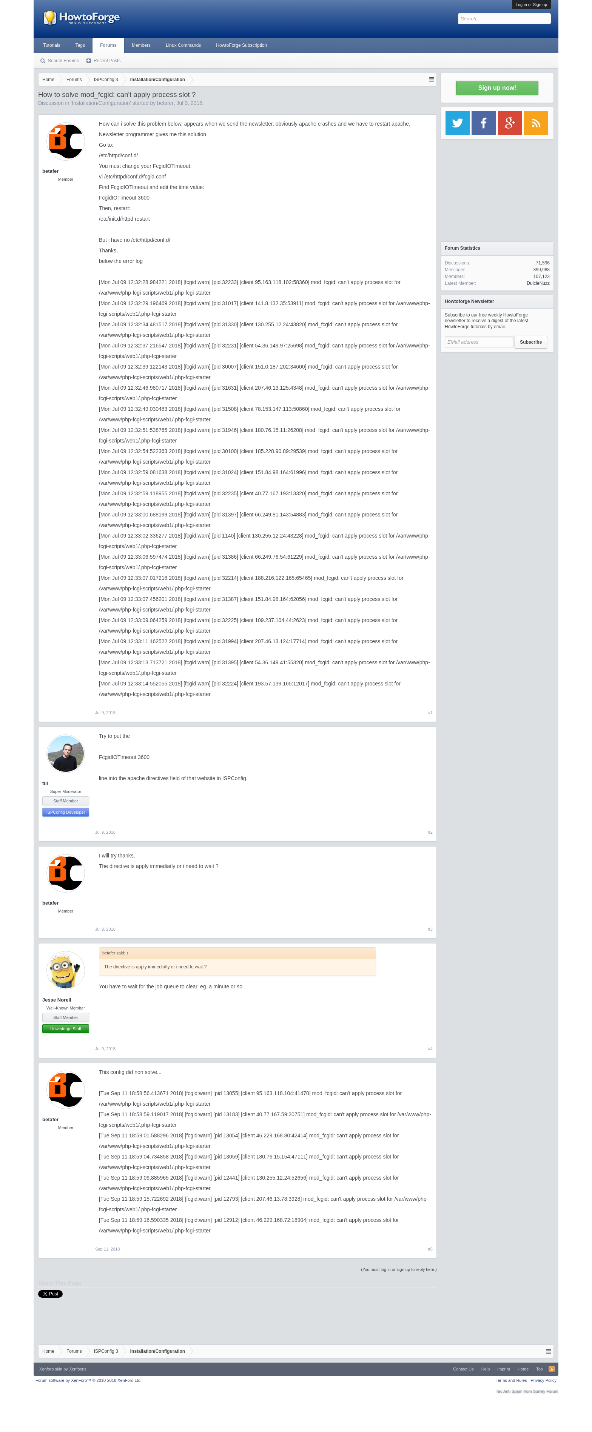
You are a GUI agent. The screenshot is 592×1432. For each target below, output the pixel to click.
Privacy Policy (544, 1380)
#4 (430, 1048)
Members (141, 45)
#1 (430, 712)
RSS (552, 1369)
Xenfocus (77, 1369)
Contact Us (463, 1369)
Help (485, 1369)
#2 (430, 832)
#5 (430, 1249)
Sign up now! (497, 88)
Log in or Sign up (531, 4)
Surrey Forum (545, 1391)
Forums (108, 45)
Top (539, 1369)
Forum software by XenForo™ (88, 1380)
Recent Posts (107, 60)
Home (523, 1369)
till (45, 783)
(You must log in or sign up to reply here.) (399, 1269)
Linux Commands (183, 45)
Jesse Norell (56, 1000)
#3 (430, 929)
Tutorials (51, 45)
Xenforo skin (50, 1369)
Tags (80, 45)
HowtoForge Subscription (241, 45)
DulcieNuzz (538, 283)
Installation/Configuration (101, 103)
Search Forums (63, 60)
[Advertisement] (497, 403)
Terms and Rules (511, 1380)
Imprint (503, 1369)
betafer (165, 103)
